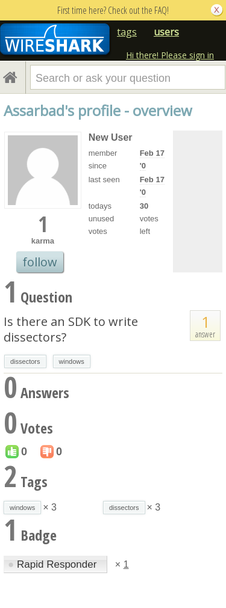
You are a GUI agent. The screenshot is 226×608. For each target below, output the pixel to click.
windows (71, 361)
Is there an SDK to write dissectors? (71, 329)
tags (127, 31)
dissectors (25, 361)
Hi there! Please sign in (170, 55)
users (166, 31)
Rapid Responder (53, 564)
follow (39, 262)
